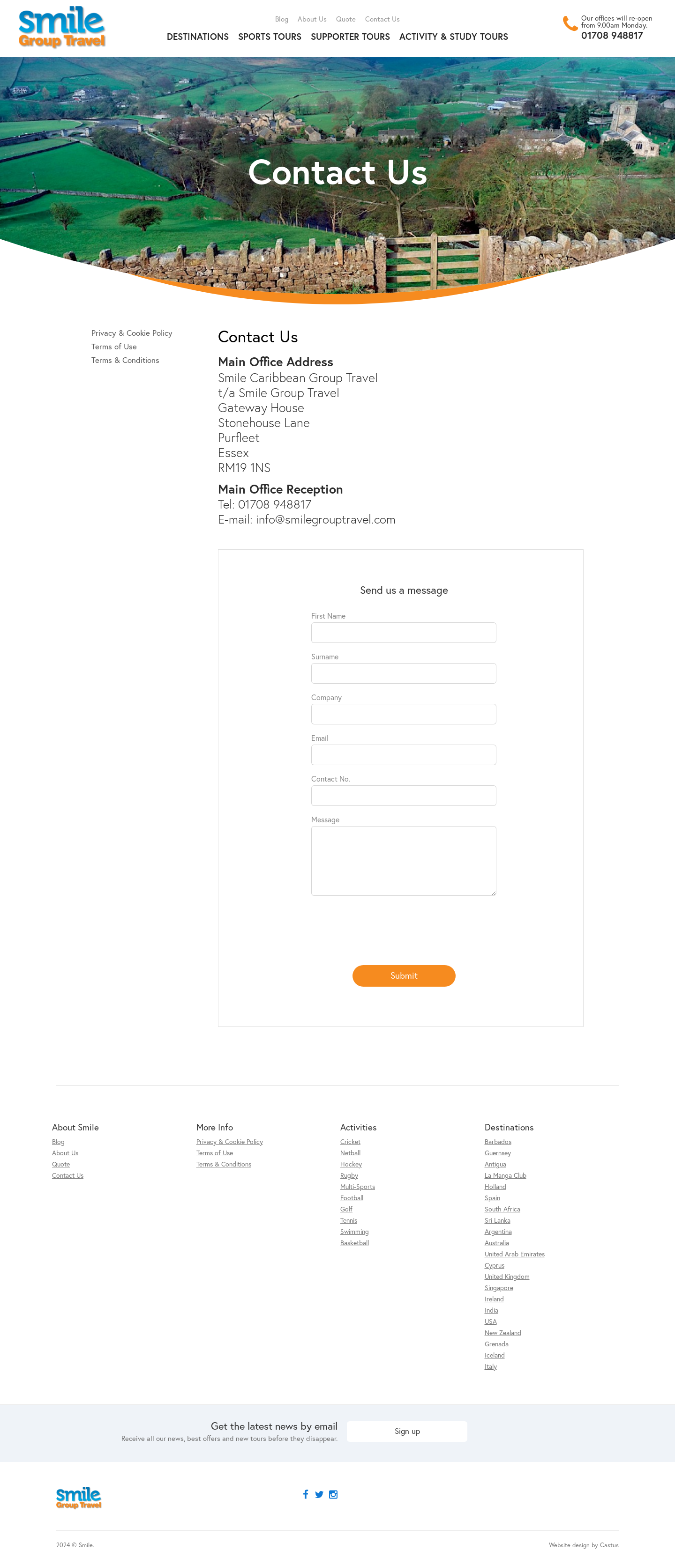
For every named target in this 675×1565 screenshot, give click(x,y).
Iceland (495, 1355)
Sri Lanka (497, 1220)
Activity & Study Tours (453, 36)
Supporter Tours (350, 36)
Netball (350, 1152)
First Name (328, 615)
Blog (281, 18)
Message (325, 819)
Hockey (351, 1163)
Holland (495, 1186)
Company (326, 697)
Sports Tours (269, 36)
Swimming (354, 1231)
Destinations (198, 36)
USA (491, 1321)
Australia (497, 1242)
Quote (346, 18)
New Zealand (503, 1332)
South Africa (502, 1208)
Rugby (349, 1175)
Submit (404, 975)
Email (320, 738)
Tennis (348, 1220)
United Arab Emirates (515, 1253)
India (491, 1310)
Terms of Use (114, 346)
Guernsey (498, 1152)
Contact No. (331, 778)
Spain (492, 1197)
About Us (312, 18)
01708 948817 (612, 35)
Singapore (499, 1287)
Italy (491, 1366)
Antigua (495, 1163)
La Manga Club (505, 1175)
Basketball (354, 1242)
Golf (346, 1208)
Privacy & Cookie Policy (131, 332)
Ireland (494, 1298)
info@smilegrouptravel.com (326, 519)
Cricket (350, 1141)
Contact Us (382, 18)
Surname (324, 656)
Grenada (497, 1343)
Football (351, 1197)
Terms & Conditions (125, 359)
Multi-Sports (357, 1186)
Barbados (498, 1141)
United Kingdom (507, 1276)
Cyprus (494, 1265)
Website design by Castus (584, 1545)
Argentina (498, 1231)
